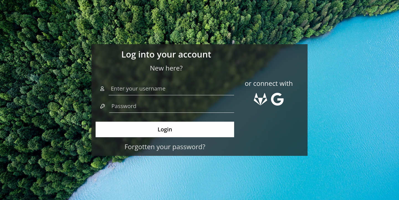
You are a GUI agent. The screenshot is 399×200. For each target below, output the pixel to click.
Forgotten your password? (164, 146)
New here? (166, 67)
